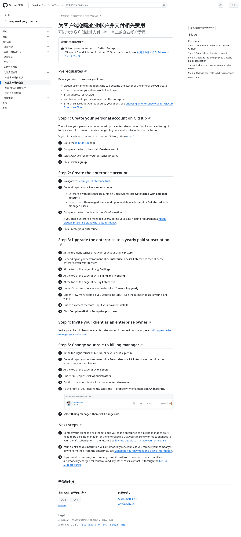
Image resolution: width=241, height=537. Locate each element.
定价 (104, 525)
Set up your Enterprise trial (94, 181)
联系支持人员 (126, 503)
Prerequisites (72, 71)
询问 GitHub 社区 (128, 498)
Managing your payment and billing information (143, 450)
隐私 (90, 525)
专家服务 (114, 525)
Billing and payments (20, 21)
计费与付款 (63, 15)
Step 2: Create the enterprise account (94, 172)
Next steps (70, 424)
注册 (233, 5)
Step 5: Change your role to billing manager (100, 344)
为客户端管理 (92, 15)
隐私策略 (62, 505)
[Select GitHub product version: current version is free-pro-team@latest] (48, 5)
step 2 (131, 136)
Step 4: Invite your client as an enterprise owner (104, 322)
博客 (123, 525)
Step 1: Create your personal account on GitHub (104, 118)
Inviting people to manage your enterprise (140, 440)
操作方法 (77, 15)
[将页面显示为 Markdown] (202, 27)
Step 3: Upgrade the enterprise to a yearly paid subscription (113, 241)
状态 (97, 525)
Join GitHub (82, 143)
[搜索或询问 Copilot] (116, 5)
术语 (83, 525)
